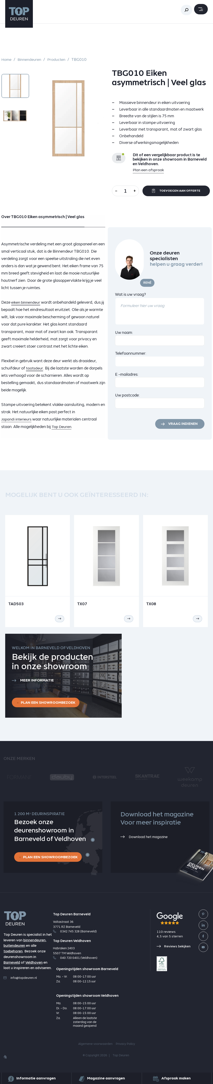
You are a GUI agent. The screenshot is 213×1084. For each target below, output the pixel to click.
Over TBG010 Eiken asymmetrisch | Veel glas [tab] (42, 219)
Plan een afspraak (149, 170)
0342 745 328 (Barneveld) (75, 935)
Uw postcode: (127, 397)
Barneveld (12, 967)
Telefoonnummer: (130, 355)
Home (6, 59)
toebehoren (13, 956)
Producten (58, 59)
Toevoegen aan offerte (178, 192)
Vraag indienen (182, 426)
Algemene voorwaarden (95, 1048)
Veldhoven (34, 967)
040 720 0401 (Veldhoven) (75, 961)
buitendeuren (14, 951)
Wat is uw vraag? (130, 296)
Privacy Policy (125, 1048)
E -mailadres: (127, 376)
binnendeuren (34, 945)
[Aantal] (127, 191)
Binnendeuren (30, 59)
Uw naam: (124, 334)
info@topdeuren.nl (20, 982)
